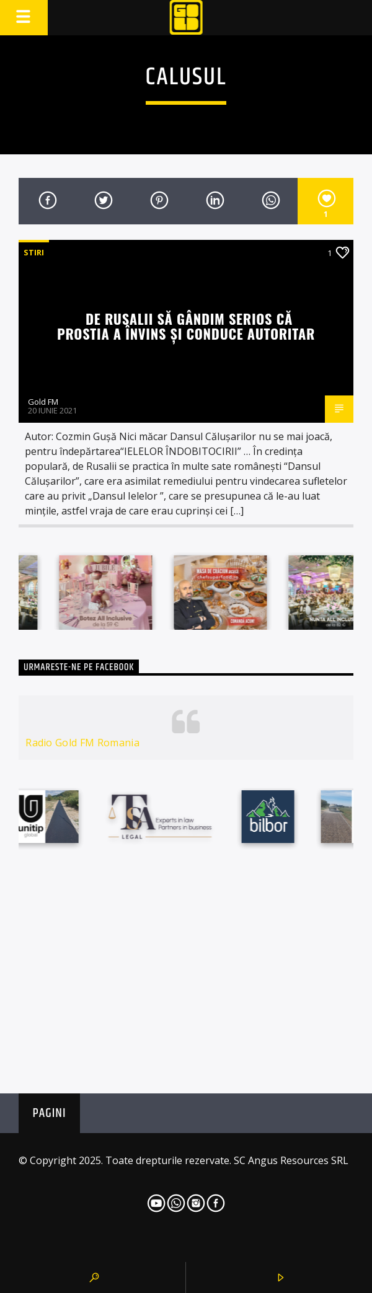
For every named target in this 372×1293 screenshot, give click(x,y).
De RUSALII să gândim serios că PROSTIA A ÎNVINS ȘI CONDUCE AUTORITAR (186, 326)
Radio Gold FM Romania (82, 742)
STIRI (34, 252)
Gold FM (43, 401)
